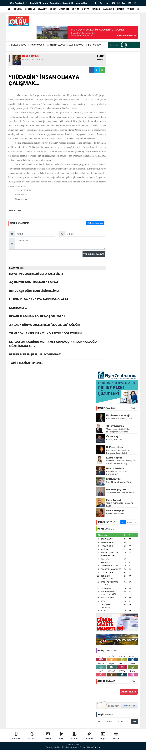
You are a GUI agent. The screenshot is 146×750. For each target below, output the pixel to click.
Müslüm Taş (113, 479)
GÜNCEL (17, 9)
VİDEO (130, 9)
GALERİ (120, 9)
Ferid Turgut (113, 500)
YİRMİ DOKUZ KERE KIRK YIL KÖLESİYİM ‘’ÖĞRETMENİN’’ (57, 334)
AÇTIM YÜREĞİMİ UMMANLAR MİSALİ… (57, 283)
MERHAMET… (57, 308)
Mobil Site (16, 736)
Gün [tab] (123, 522)
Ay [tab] (135, 522)
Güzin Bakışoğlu (115, 510)
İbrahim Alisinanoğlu (118, 415)
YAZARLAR (108, 9)
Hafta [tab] (129, 522)
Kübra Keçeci (114, 457)
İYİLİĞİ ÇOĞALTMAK (114, 439)
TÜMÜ (133, 408)
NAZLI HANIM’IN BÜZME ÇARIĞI (119, 418)
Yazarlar (75, 736)
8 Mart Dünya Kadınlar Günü (118, 482)
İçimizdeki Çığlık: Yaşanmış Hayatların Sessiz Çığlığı (118, 451)
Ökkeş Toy (112, 436)
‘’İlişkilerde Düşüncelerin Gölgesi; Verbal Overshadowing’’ (121, 462)
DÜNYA (85, 9)
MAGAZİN (64, 9)
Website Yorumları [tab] (95, 223)
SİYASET (42, 9)
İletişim (103, 736)
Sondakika (32, 736)
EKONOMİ (30, 9)
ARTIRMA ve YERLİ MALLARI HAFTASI (121, 492)
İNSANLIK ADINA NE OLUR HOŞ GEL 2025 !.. (57, 317)
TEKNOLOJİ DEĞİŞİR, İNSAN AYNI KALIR (119, 504)
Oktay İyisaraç (115, 426)
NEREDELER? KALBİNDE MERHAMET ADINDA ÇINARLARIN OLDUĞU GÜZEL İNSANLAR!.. (57, 344)
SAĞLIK (96, 9)
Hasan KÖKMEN (115, 468)
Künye (116, 736)
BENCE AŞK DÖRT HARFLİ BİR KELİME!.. (57, 291)
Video (61, 736)
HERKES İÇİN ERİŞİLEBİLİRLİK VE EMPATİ (57, 355)
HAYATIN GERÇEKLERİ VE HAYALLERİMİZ (57, 274)
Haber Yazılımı (93, 747)
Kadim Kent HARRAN (115, 513)
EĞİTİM (75, 9)
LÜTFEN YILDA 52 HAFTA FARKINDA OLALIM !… (57, 300)
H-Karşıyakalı (114, 447)
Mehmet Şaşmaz (116, 489)
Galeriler (48, 736)
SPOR (53, 9)
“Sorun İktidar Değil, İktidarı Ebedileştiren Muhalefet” (118, 430)
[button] (139, 9)
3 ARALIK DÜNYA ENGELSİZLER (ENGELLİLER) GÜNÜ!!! (57, 325)
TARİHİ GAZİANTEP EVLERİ (57, 363)
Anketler (89, 736)
